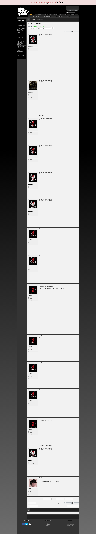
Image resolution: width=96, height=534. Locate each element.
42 (67, 31)
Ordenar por (58, 498)
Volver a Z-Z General (33, 505)
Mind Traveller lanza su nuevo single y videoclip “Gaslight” (21, 29)
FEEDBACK (59, 16)
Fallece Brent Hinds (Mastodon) (21, 26)
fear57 (37, 26)
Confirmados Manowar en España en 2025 (21, 54)
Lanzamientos (48, 526)
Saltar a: (64, 505)
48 (77, 31)
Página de (60, 31)
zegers (34, 26)
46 (74, 31)
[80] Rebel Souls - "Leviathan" (20, 33)
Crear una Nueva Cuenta (73, 10)
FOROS (69, 16)
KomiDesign (60, 516)
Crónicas (47, 524)
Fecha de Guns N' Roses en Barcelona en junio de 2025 (21, 38)
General (34, 19)
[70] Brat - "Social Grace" (20, 47)
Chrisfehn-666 (31, 90)
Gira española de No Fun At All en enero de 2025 (21, 56)
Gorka (43, 26)
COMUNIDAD (47, 16)
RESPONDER (32, 28)
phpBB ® (50, 516)
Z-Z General (40, 19)
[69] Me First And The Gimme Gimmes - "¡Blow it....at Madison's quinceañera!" (21, 43)
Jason (40, 26)
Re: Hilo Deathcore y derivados (45, 34)
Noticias (46, 521)
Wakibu (30, 488)
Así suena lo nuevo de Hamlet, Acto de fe (21, 35)
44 (70, 31)
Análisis (46, 522)
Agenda (46, 527)
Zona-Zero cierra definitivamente (20, 23)
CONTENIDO (36, 16)
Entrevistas (47, 523)
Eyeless (42, 35)
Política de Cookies (69, 524)
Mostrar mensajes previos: (42, 498)
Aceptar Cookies (47, 3)
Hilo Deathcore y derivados (34, 23)
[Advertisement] (47, 10)
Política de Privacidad (69, 523)
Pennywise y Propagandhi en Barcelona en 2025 (20, 50)
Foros (46, 529)
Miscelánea (47, 528)
